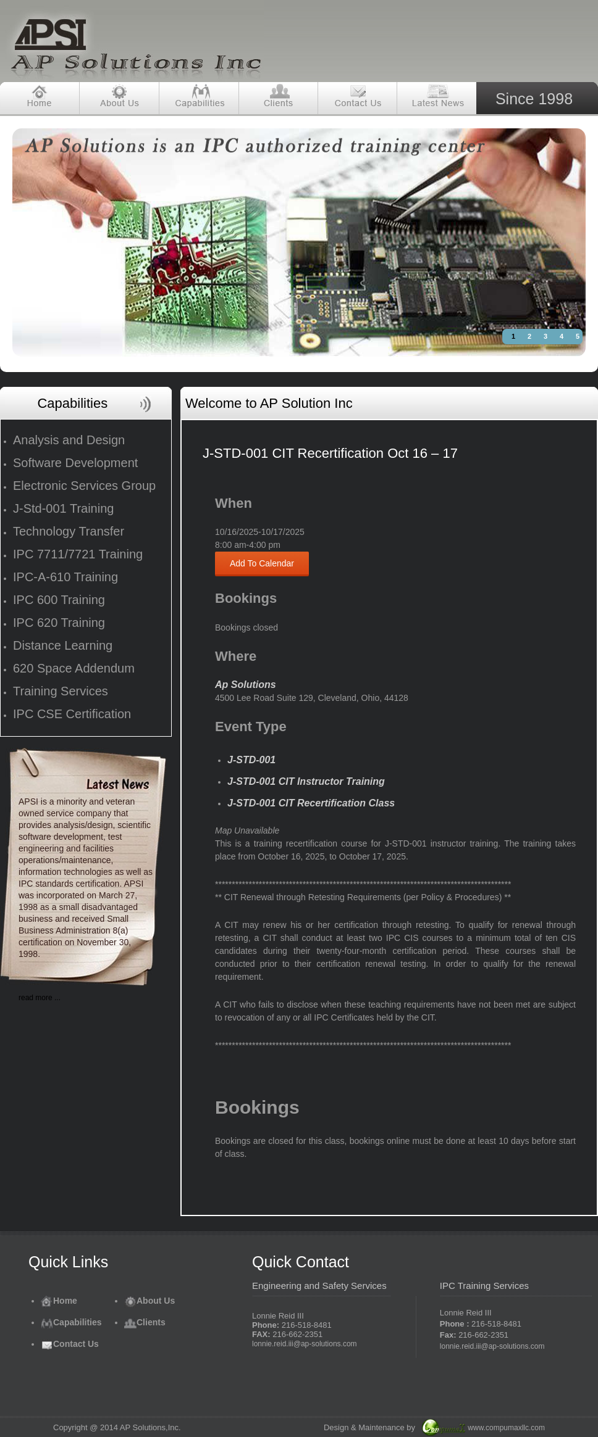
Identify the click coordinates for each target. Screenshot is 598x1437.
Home (59, 1301)
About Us (149, 1301)
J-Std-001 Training (63, 508)
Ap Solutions (245, 684)
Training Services (60, 691)
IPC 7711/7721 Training (78, 554)
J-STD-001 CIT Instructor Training (306, 781)
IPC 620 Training (59, 622)
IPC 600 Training (59, 600)
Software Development (75, 463)
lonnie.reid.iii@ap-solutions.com (304, 1344)
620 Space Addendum (74, 668)
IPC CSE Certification (72, 714)
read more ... (40, 997)
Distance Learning (62, 645)
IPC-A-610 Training (65, 577)
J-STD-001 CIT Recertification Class (311, 803)
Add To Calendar (262, 563)
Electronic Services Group (84, 485)
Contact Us (70, 1344)
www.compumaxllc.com (506, 1427)
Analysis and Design (69, 440)
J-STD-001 (251, 760)
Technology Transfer (68, 531)
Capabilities (71, 1322)
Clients (145, 1322)
